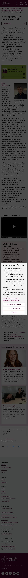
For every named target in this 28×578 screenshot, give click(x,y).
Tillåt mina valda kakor (14, 308)
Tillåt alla (14, 312)
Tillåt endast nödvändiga (14, 304)
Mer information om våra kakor (11, 299)
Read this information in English (11, 300)
